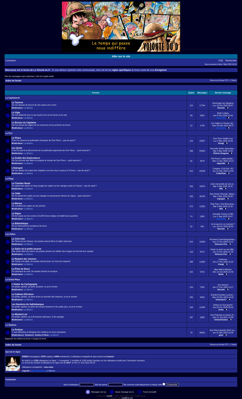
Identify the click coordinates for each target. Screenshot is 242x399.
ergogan (221, 199)
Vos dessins (223, 285)
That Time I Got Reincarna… (223, 204)
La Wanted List (19, 314)
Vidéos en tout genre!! (223, 305)
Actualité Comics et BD (223, 214)
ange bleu (221, 118)
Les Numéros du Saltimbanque (28, 304)
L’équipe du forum (39, 339)
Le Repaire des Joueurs (24, 259)
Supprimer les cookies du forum (17, 339)
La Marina (17, 203)
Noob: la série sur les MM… (223, 249)
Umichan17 (221, 299)
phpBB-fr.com (127, 398)
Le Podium (17, 329)
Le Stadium (10, 325)
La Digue (16, 213)
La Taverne (17, 102)
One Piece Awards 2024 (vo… (223, 330)
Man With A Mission (223, 269)
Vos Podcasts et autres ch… (223, 315)
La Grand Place (12, 279)
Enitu (221, 310)
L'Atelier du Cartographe (24, 284)
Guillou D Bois (42, 335)
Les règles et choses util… (223, 123)
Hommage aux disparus (223, 103)
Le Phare (16, 138)
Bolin (221, 274)
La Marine (28, 108)
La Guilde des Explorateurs (26, 158)
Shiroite (221, 108)
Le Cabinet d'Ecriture (23, 294)
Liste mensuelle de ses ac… (223, 184)
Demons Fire (221, 244)
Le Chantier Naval (21, 183)
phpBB (109, 396)
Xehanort (29, 335)
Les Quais (17, 148)
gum (221, 335)
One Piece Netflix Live (223, 138)
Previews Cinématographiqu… (223, 239)
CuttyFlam (221, 173)
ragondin (221, 163)
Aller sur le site (121, 56)
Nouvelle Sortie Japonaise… (223, 148)
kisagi (221, 143)
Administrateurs (39, 371)
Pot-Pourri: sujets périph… (223, 158)
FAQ (221, 60)
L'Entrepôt (17, 168)
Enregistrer (161, 70)
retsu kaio (48, 367)
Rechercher (231, 60)
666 (221, 189)
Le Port (8, 133)
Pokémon (223, 259)
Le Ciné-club (18, 239)
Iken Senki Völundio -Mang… (223, 194)
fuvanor (110, 356)
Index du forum (13, 80)
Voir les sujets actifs (45, 76)
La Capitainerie (12, 98)
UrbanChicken (221, 320)
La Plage (9, 179)
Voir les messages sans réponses (19, 76)
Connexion (10, 60)
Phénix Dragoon (221, 153)
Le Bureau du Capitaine (24, 122)
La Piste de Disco (21, 269)
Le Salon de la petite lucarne (26, 249)
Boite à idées (223, 113)
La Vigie (16, 112)
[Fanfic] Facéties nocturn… (223, 295)
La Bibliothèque (20, 223)
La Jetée (16, 193)
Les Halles (10, 234)
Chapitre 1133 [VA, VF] (223, 168)
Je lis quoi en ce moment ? (223, 224)
